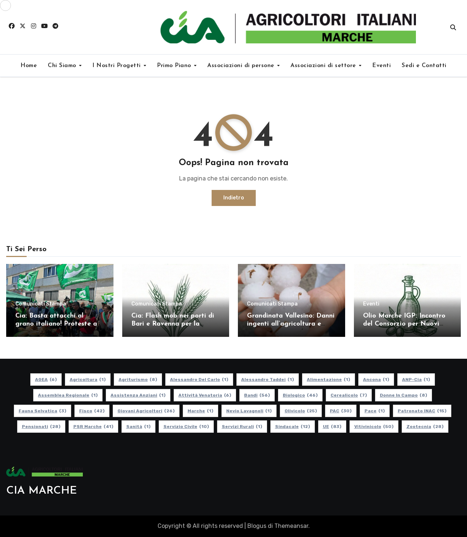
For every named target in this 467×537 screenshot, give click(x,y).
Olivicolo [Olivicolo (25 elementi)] (301, 411)
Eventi (381, 66)
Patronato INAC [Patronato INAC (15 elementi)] (422, 411)
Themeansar (291, 525)
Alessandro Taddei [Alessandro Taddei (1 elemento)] (267, 379)
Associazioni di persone (241, 66)
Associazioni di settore (324, 66)
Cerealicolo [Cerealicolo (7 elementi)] (349, 395)
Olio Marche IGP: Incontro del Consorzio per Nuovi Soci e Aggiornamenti (404, 323)
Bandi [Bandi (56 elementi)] (257, 395)
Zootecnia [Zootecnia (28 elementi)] (425, 426)
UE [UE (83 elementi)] (332, 426)
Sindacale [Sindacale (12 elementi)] (292, 426)
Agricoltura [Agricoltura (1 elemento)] (88, 379)
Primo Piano (175, 66)
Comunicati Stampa (40, 304)
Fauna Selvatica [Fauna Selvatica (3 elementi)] (42, 411)
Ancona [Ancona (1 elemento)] (376, 379)
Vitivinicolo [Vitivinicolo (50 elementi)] (374, 426)
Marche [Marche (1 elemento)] (200, 411)
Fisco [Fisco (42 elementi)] (92, 411)
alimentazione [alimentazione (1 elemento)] (328, 379)
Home (28, 66)
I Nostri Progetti (117, 66)
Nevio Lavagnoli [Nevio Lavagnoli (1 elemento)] (249, 411)
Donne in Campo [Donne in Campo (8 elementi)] (403, 395)
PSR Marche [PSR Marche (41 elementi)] (93, 426)
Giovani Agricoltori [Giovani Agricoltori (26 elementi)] (146, 411)
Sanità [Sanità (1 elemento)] (138, 426)
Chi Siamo (63, 66)
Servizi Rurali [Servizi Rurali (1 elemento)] (242, 426)
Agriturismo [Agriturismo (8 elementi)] (138, 379)
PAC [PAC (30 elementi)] (341, 411)
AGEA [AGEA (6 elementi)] (46, 379)
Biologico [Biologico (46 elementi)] (300, 395)
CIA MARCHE (41, 491)
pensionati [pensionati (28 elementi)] (41, 426)
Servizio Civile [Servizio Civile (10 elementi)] (186, 426)
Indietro (233, 198)
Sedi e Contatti (424, 66)
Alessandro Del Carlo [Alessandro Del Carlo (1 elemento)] (199, 379)
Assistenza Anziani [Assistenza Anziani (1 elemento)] (138, 395)
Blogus (256, 525)
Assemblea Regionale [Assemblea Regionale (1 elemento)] (68, 395)
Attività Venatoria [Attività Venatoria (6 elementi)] (204, 395)
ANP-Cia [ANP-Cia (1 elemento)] (416, 379)
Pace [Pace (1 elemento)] (374, 411)
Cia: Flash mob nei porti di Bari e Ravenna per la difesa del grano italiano (172, 323)
